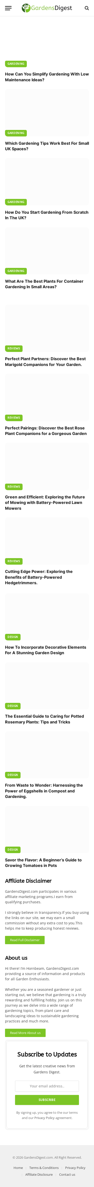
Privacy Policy (44, 1118)
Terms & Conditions (44, 1167)
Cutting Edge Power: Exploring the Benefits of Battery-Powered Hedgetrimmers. (39, 577)
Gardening (16, 63)
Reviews (14, 348)
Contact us (67, 1174)
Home (18, 1167)
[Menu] (8, 8)
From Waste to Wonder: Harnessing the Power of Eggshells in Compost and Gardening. (44, 791)
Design (13, 637)
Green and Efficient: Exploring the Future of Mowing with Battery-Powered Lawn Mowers (45, 502)
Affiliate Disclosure (39, 1174)
